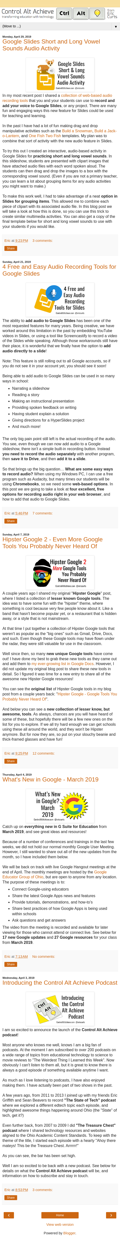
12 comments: (44, 753)
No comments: (43, 957)
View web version (60, 1225)
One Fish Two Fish (45, 136)
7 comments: (43, 513)
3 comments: (43, 241)
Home (60, 1215)
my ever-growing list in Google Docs (63, 664)
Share (11, 248)
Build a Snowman (77, 131)
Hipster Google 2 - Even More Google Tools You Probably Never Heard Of (52, 542)
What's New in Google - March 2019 (50, 779)
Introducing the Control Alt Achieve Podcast (59, 982)
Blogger (69, 1233)
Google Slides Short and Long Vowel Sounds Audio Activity (51, 45)
